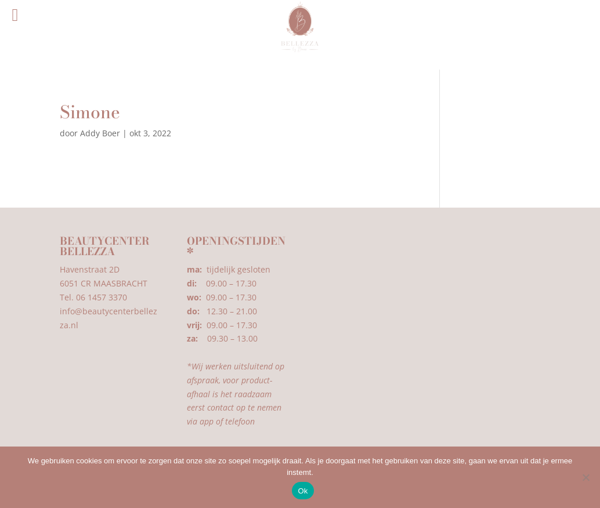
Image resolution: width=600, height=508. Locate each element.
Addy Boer (100, 133)
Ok (303, 491)
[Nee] (585, 477)
